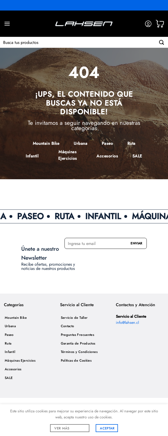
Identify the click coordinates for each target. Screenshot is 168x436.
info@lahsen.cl (127, 322)
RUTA (68, 216)
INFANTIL (106, 216)
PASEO (33, 216)
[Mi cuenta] (148, 23)
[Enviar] (161, 42)
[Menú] (7, 23)
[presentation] (95, 259)
